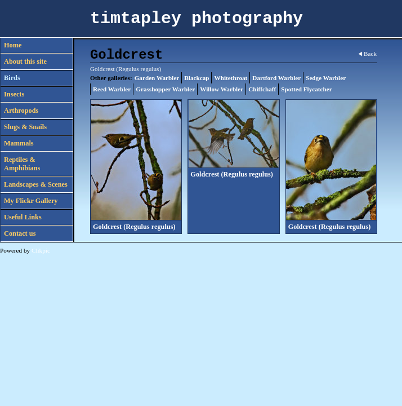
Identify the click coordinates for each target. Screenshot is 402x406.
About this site (25, 61)
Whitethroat (230, 77)
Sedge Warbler (326, 77)
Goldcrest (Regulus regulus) (134, 227)
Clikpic (41, 250)
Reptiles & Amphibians (22, 164)
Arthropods (21, 110)
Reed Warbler (112, 89)
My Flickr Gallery (31, 201)
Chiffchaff (262, 89)
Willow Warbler (221, 89)
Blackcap (196, 77)
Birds (12, 78)
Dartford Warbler (276, 77)
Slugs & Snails (25, 127)
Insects (14, 94)
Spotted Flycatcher (306, 89)
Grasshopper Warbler (165, 89)
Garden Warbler (157, 77)
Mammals (19, 143)
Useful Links (23, 217)
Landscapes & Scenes (36, 184)
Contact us (19, 233)
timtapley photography (196, 18)
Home (12, 45)
